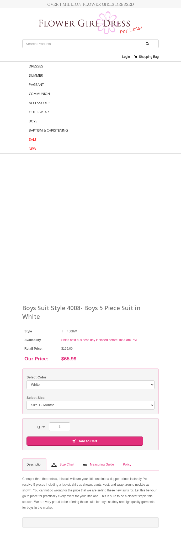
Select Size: (35, 398)
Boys (33, 121)
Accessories (40, 102)
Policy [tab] (127, 464)
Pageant (36, 84)
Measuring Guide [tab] (98, 464)
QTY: (41, 427)
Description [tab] (34, 464)
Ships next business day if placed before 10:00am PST (99, 340)
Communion (39, 93)
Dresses (36, 66)
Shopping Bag (146, 57)
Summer (36, 75)
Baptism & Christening (48, 130)
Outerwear (39, 112)
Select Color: (36, 377)
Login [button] (126, 57)
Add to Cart (84, 441)
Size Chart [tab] (62, 465)
